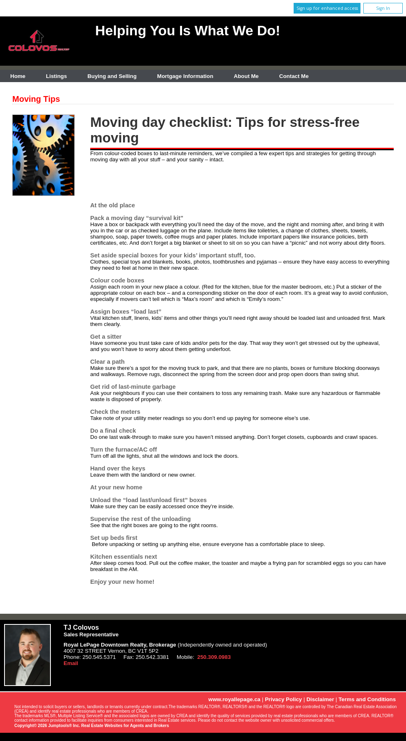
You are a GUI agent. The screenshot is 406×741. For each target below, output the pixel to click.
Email (71, 663)
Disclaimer (320, 699)
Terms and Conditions (367, 699)
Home (17, 76)
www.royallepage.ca (234, 699)
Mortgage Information (185, 76)
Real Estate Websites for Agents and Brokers (125, 725)
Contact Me (294, 76)
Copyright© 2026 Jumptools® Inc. (47, 725)
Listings (56, 76)
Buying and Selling (112, 76)
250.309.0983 (214, 657)
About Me (246, 76)
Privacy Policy (283, 699)
